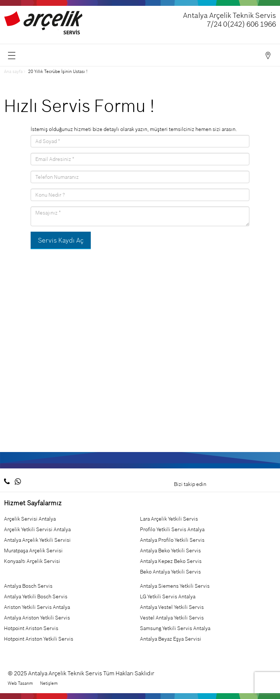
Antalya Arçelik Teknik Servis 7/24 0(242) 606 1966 (229, 19)
